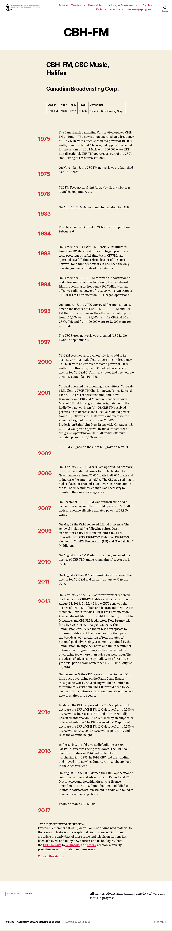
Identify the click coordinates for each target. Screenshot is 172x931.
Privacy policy (13, 895)
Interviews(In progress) (139, 9)
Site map (28, 895)
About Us (115, 9)
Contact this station (51, 858)
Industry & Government (121, 6)
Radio (62, 6)
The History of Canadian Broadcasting (37, 923)
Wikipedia (72, 846)
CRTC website (52, 846)
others (91, 846)
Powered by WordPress (77, 923)
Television (76, 6)
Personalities (95, 6)
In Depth (145, 6)
